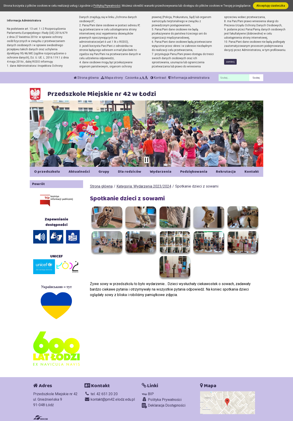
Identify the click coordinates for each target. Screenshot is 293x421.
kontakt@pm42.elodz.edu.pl (109, 399)
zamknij (230, 62)
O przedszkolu (47, 172)
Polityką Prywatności (106, 5)
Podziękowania (193, 172)
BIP (148, 394)
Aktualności (79, 172)
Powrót (38, 184)
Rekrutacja (226, 172)
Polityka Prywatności (162, 399)
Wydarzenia (160, 172)
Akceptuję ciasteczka (270, 5)
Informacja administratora (188, 77)
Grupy (103, 172)
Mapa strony (112, 77)
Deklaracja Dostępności (163, 405)
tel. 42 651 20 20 (101, 394)
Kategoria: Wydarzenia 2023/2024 (144, 186)
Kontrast (158, 77)
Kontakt (251, 172)
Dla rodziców (129, 172)
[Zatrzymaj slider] (146, 160)
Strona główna (86, 77)
